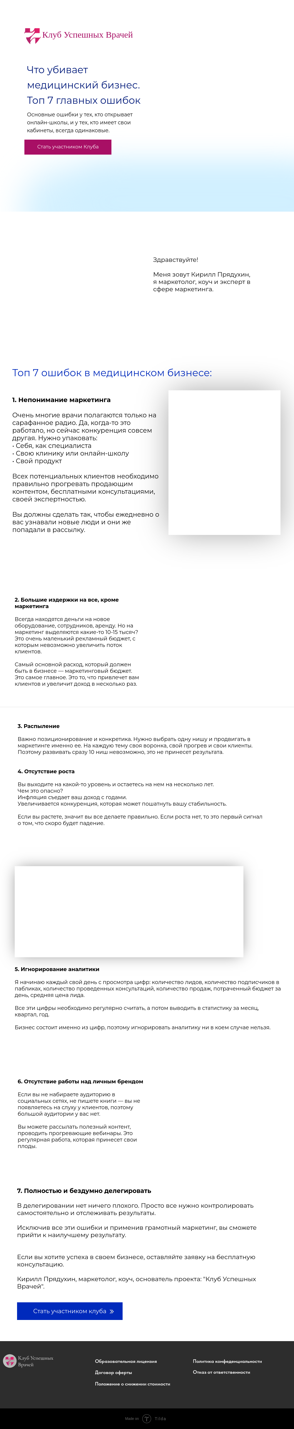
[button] (139, 1361)
